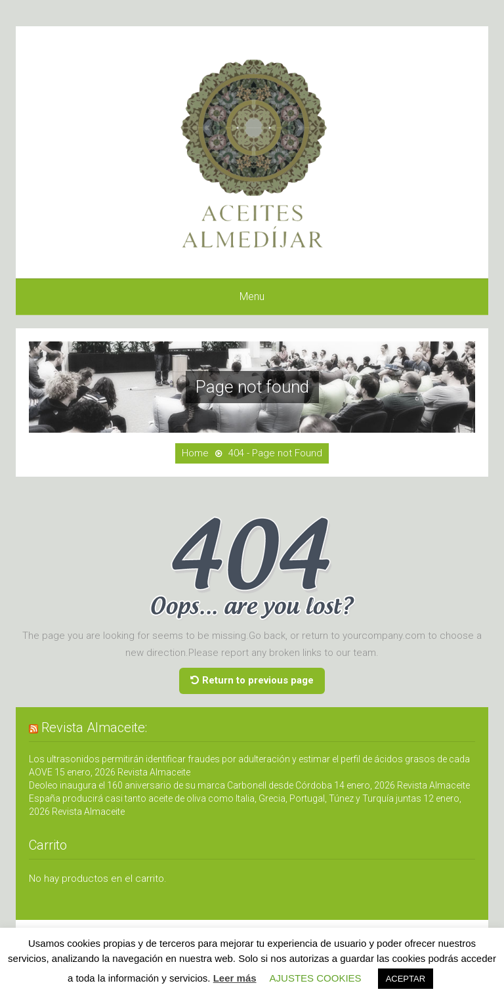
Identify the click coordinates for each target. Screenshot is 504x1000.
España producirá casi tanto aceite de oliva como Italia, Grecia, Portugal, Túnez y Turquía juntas (225, 798)
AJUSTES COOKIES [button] (316, 978)
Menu (252, 296)
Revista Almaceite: (94, 727)
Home (195, 453)
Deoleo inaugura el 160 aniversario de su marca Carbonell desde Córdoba (180, 785)
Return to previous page (252, 680)
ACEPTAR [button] (405, 979)
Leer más (235, 978)
